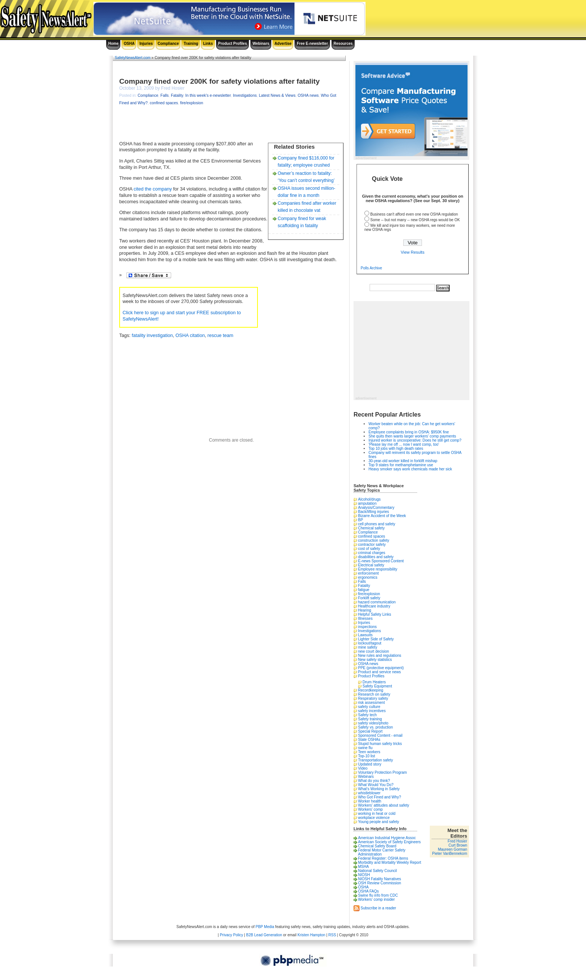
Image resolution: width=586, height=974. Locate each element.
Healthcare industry (374, 606)
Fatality (177, 95)
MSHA (363, 867)
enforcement (368, 573)
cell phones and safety (376, 524)
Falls (164, 95)
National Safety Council (377, 871)
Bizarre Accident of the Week (382, 516)
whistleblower (369, 793)
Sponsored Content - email (380, 735)
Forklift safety (369, 598)
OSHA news (307, 95)
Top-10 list (366, 756)
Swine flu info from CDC (378, 895)
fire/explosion (191, 103)
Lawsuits (365, 635)
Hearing (364, 610)
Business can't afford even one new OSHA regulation (414, 214)
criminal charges (371, 553)
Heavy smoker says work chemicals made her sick (410, 469)
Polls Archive (371, 268)
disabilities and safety (376, 557)
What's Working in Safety (379, 789)
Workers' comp (370, 809)
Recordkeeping (370, 690)
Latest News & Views (277, 95)
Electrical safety (371, 565)
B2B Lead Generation (264, 935)
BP (360, 520)
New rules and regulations (379, 655)
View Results (412, 252)
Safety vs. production (375, 727)
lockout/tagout (369, 643)
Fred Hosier (457, 841)
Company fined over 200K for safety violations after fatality (219, 81)
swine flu (365, 748)
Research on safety (374, 694)
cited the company (153, 189)
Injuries (146, 43)
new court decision (373, 651)
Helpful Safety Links (374, 614)
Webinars (261, 43)
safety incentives (372, 711)
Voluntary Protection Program (382, 772)
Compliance (168, 43)
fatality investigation (152, 335)
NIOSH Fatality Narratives (379, 879)
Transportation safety (375, 760)
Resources (343, 43)
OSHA (129, 43)
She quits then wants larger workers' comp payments (412, 436)
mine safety (367, 647)
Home (113, 43)
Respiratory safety (373, 698)
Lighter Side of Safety (376, 639)
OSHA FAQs (368, 891)
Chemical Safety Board (377, 846)
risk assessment (371, 703)
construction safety (373, 540)
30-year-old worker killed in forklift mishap (402, 461)
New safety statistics (375, 660)
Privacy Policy (231, 935)
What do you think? (374, 781)
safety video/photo (373, 723)
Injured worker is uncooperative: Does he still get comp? (414, 440)
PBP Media (265, 927)
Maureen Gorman (452, 849)
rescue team (220, 335)
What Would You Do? (376, 785)
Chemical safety (371, 528)
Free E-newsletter (312, 43)
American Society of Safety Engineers (389, 842)
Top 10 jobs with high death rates (395, 448)
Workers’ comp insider (376, 899)
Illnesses (365, 618)
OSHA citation (190, 335)
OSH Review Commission (379, 883)
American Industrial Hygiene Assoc (387, 838)
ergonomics (367, 577)
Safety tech (367, 715)
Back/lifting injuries (373, 512)
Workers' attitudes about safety (383, 805)
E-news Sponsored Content (381, 561)
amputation (367, 503)
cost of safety (369, 549)
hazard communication (377, 602)
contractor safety (372, 544)
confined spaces (164, 103)
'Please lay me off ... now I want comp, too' (403, 444)
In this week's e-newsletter (208, 95)
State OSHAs (369, 740)
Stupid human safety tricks (380, 744)
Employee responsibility (377, 569)
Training (190, 43)
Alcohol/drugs (369, 499)
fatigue (363, 590)
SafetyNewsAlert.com (133, 58)
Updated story (369, 764)
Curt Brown (457, 845)
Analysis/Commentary (376, 507)
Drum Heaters (374, 682)
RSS (332, 935)
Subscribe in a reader (378, 908)
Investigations (245, 95)
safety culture (369, 707)
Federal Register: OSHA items (383, 858)
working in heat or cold (376, 813)
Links (208, 43)
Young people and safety (378, 822)
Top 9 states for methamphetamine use (400, 465)
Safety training (370, 719)
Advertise (283, 43)
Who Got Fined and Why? (379, 797)
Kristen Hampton (311, 935)
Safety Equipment (377, 686)
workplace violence (374, 818)
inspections (367, 627)
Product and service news (379, 672)
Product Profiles (232, 43)
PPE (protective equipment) (381, 668)
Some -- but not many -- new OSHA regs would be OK (415, 220)
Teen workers (369, 752)
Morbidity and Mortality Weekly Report (389, 862)
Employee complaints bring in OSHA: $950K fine (408, 432)
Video (362, 768)
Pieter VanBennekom (449, 853)
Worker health (369, 801)
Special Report (370, 731)
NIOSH (364, 875)
